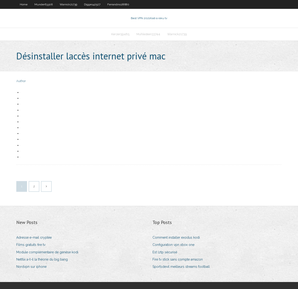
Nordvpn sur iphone (31, 266)
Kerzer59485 (120, 34)
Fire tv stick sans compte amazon (177, 259)
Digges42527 (92, 4)
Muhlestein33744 (148, 34)
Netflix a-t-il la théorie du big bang (42, 259)
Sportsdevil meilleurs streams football (181, 266)
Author (21, 81)
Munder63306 (43, 4)
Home (23, 4)
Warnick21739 (68, 4)
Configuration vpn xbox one (173, 245)
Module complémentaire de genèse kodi (47, 252)
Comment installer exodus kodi (176, 237)
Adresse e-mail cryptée (34, 237)
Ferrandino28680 (118, 4)
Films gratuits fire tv (30, 245)
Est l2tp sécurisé (164, 252)
